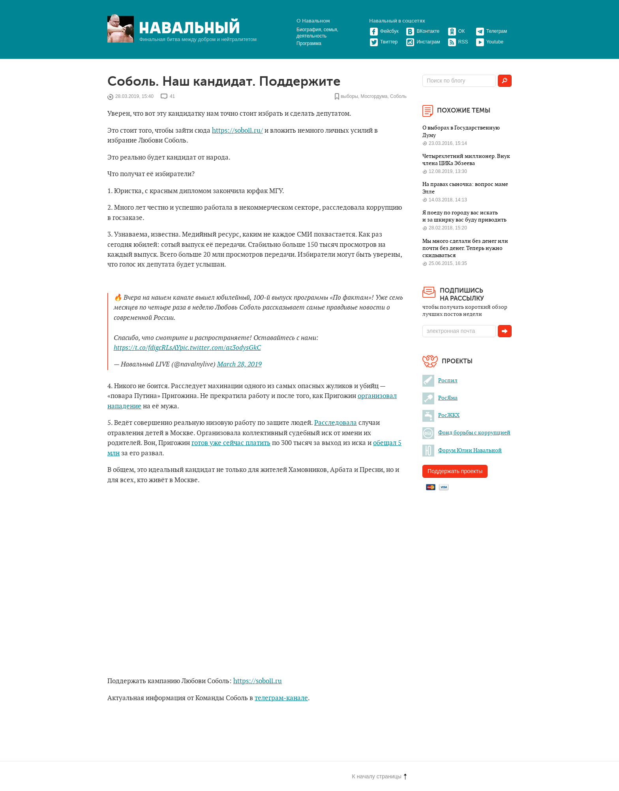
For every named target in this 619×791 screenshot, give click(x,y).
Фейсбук (384, 31)
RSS (458, 42)
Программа (308, 43)
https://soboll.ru (257, 681)
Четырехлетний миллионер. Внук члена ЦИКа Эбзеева (466, 160)
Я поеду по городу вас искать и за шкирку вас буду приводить (464, 216)
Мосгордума (374, 97)
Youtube (490, 42)
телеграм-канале (281, 698)
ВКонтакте (422, 31)
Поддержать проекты (455, 471)
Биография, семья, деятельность (317, 33)
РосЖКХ (441, 415)
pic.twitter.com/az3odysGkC (220, 348)
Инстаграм (423, 42)
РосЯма (440, 398)
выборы (349, 97)
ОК (456, 31)
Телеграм (491, 31)
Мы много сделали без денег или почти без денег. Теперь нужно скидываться (465, 248)
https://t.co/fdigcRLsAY (147, 348)
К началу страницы (379, 776)
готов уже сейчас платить (230, 443)
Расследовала (335, 423)
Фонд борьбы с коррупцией (466, 432)
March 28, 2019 (239, 364)
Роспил (440, 380)
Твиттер (384, 42)
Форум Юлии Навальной (462, 450)
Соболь (398, 97)
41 (172, 97)
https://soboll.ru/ (237, 131)
